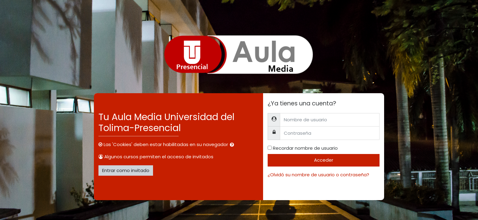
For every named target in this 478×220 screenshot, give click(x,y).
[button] (233, 145)
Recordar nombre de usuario (305, 148)
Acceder (323, 160)
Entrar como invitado (125, 170)
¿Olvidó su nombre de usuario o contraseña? (318, 174)
